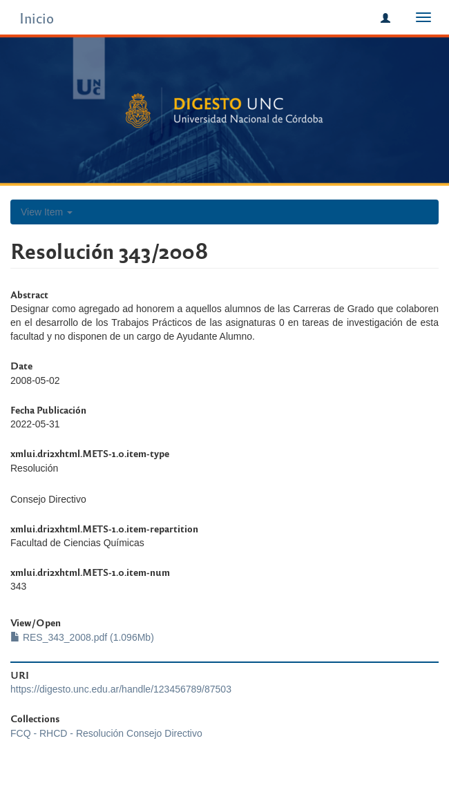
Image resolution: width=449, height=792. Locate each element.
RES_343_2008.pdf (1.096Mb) (82, 637)
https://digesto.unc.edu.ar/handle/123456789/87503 (120, 689)
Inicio (36, 17)
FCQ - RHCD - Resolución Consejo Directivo (106, 733)
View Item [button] (47, 212)
